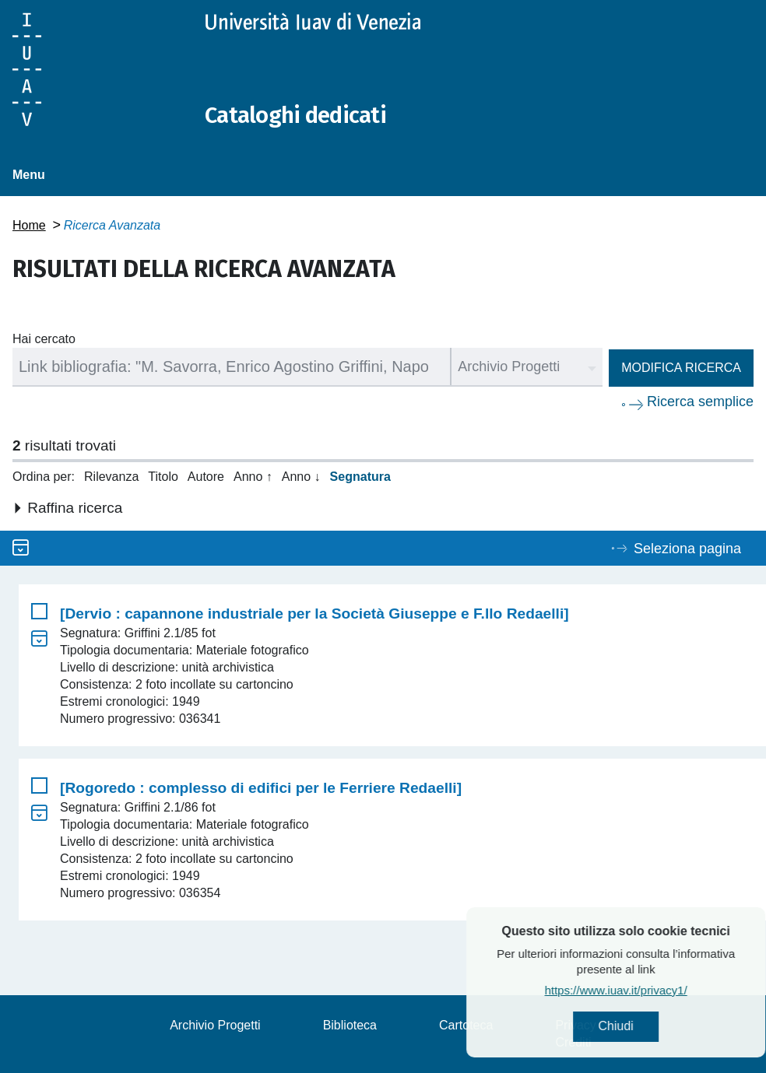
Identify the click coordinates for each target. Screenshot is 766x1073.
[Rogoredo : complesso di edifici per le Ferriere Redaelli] (261, 788)
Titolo (163, 476)
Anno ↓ (301, 476)
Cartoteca (466, 1025)
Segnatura (360, 476)
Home (29, 225)
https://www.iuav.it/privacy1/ (653, 991)
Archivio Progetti (215, 1025)
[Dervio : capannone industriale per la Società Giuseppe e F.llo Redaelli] (314, 613)
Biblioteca (350, 1025)
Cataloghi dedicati (298, 115)
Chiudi (653, 1026)
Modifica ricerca (681, 367)
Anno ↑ (253, 476)
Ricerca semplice (700, 401)
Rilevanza (111, 476)
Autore (206, 476)
